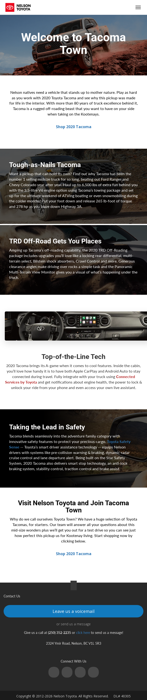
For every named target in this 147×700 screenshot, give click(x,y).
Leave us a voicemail (73, 611)
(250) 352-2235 (110, 7)
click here (83, 633)
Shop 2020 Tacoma (73, 126)
